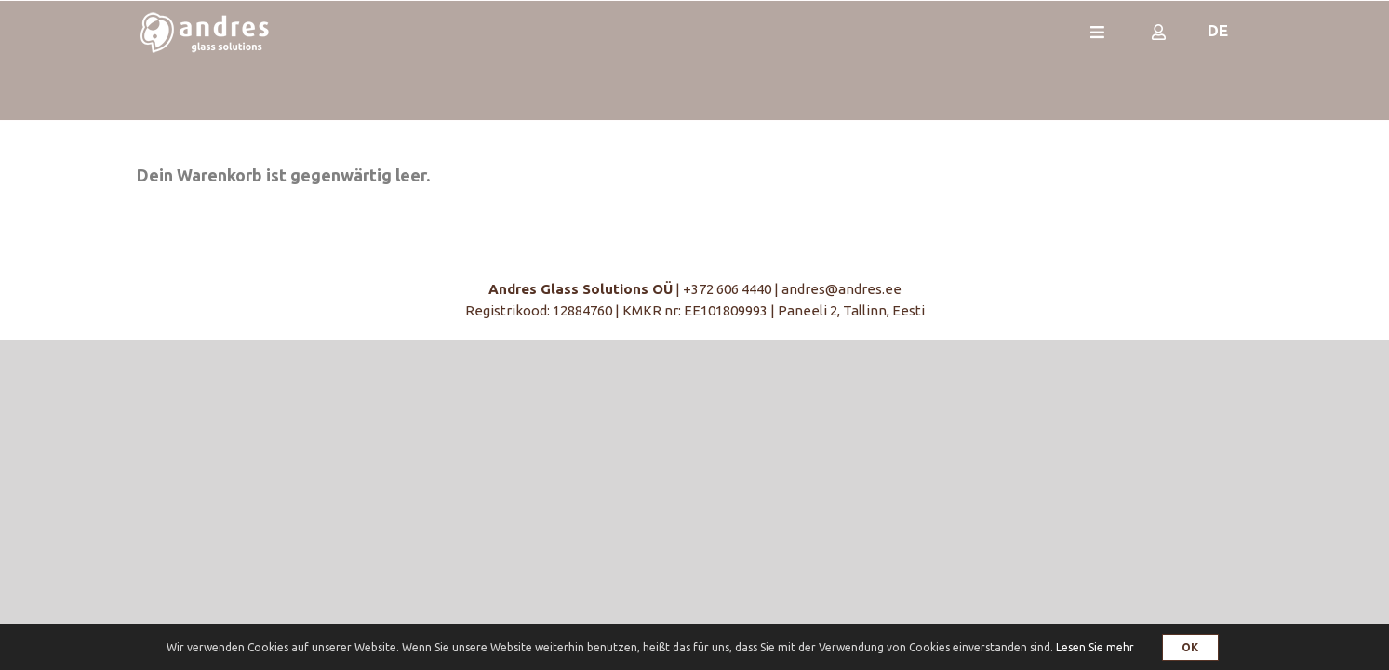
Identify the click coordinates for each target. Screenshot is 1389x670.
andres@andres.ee (841, 289)
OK (1190, 647)
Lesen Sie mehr (1095, 647)
